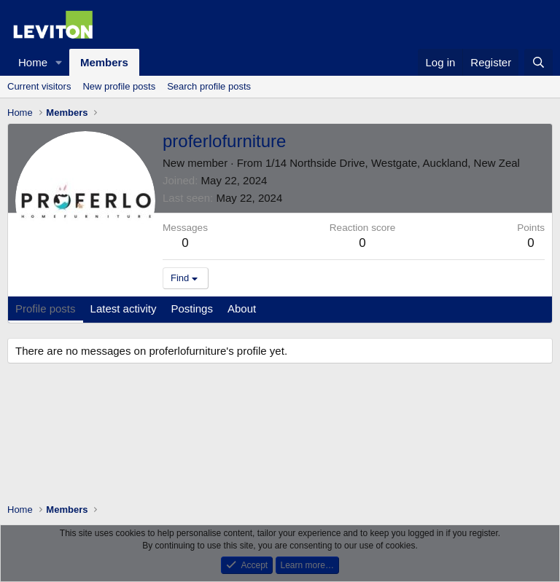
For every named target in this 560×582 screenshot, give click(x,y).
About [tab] (242, 308)
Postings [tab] (192, 308)
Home (32, 62)
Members (104, 62)
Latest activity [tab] (123, 308)
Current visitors (39, 86)
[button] (59, 62)
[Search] (538, 62)
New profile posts (118, 86)
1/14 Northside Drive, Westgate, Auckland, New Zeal (392, 163)
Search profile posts (209, 86)
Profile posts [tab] (45, 308)
